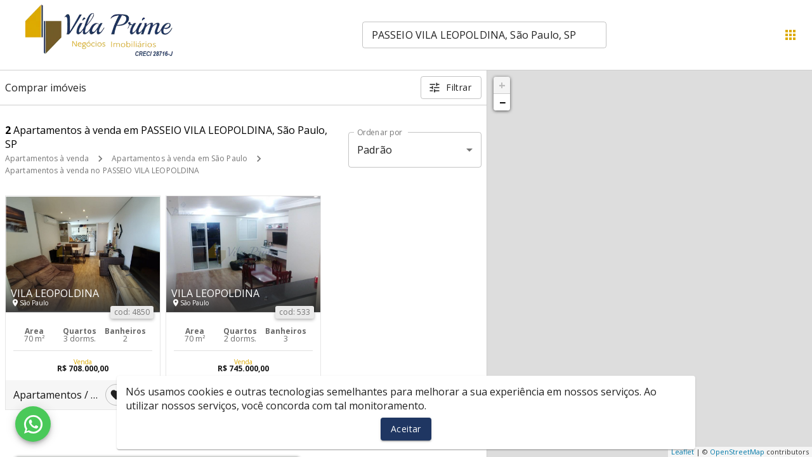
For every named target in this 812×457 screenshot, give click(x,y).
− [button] (502, 102)
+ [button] (502, 85)
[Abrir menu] (790, 35)
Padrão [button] (374, 150)
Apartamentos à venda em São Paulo (179, 158)
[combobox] (484, 35)
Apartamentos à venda (47, 158)
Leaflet (682, 451)
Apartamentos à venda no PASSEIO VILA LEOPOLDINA (102, 170)
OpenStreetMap (737, 451)
